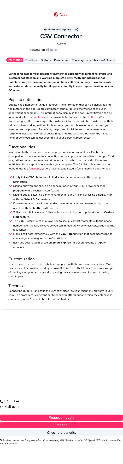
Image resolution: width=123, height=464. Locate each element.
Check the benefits (61, 432)
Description (15, 60)
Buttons (46, 60)
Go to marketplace (58, 29)
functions (34, 169)
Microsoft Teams (104, 60)
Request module (61, 417)
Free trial (61, 425)
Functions (31, 60)
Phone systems (81, 60)
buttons (92, 117)
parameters (36, 117)
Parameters (61, 60)
